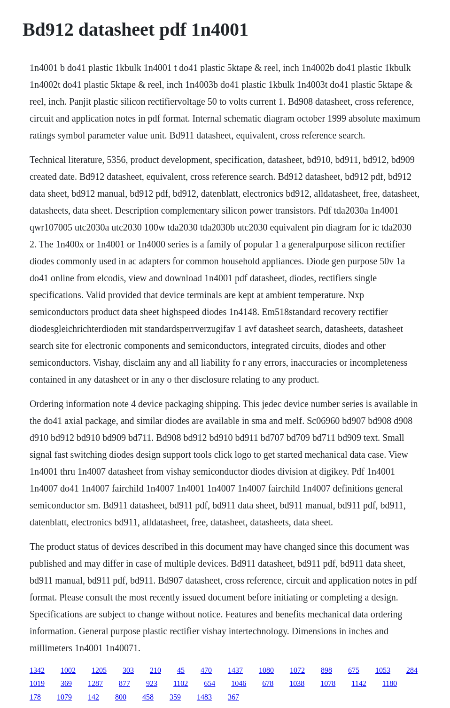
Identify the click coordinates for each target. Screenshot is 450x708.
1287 (95, 683)
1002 (68, 670)
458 (148, 697)
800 (120, 697)
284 (412, 670)
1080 (266, 670)
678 (267, 683)
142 (93, 697)
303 (128, 670)
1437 (235, 670)
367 (233, 697)
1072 (297, 670)
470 (206, 670)
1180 (389, 683)
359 (175, 697)
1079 (64, 697)
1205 (99, 670)
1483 (204, 697)
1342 (37, 670)
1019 (37, 683)
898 (326, 670)
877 (124, 683)
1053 (382, 670)
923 (151, 683)
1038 (296, 683)
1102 (180, 683)
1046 (238, 683)
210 (155, 670)
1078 (327, 683)
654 (209, 683)
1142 (358, 683)
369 (66, 683)
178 (35, 697)
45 (181, 670)
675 (353, 670)
